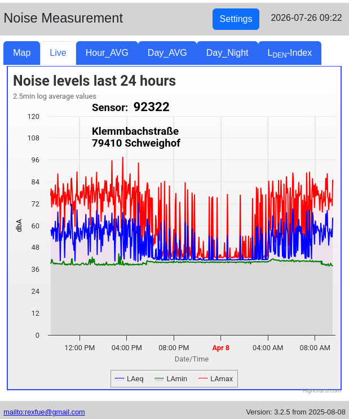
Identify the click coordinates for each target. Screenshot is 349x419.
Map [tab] (21, 53)
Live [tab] (58, 53)
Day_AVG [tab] (167, 53)
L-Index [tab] (290, 53)
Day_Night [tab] (227, 53)
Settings (236, 19)
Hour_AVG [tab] (107, 53)
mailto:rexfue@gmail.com (44, 412)
